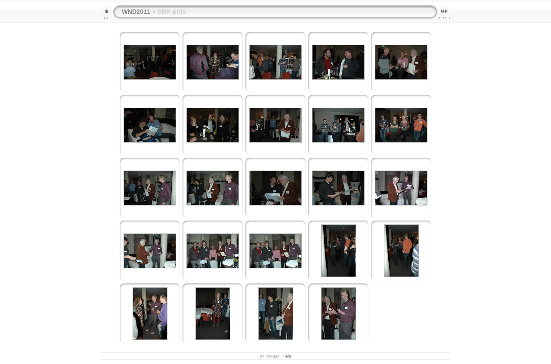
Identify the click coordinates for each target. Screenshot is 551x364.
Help (286, 356)
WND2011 (136, 11)
